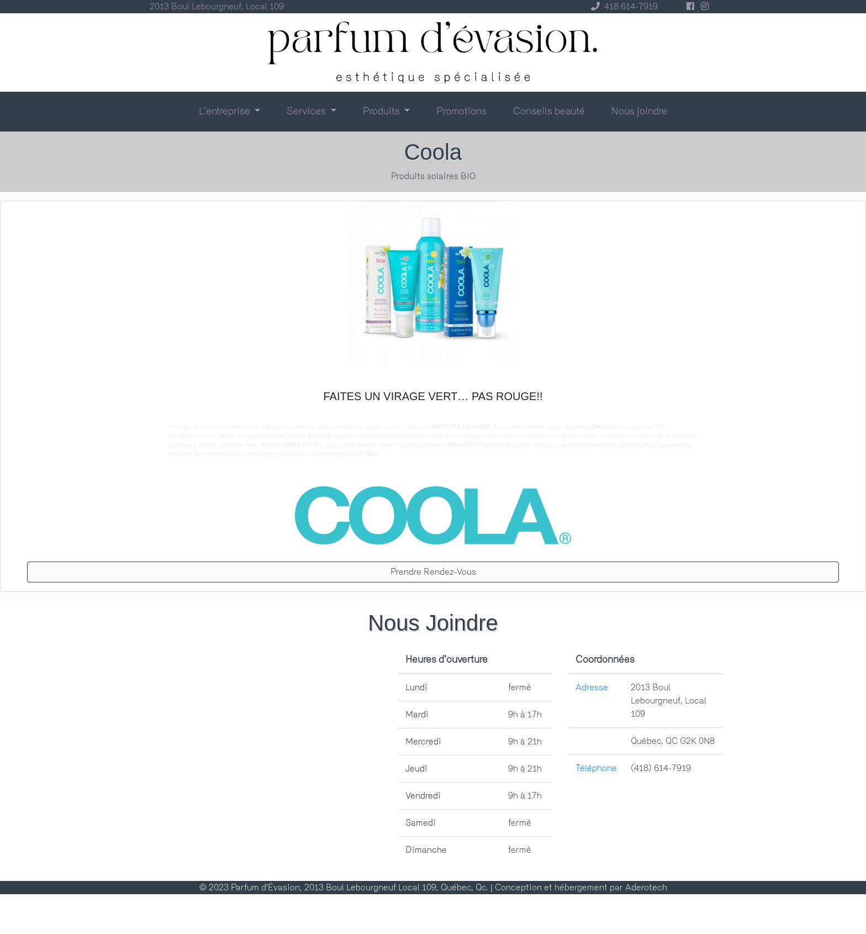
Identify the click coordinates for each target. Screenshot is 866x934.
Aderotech (646, 887)
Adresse (591, 687)
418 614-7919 (622, 6)
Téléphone (596, 768)
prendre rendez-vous (433, 571)
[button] (229, 111)
